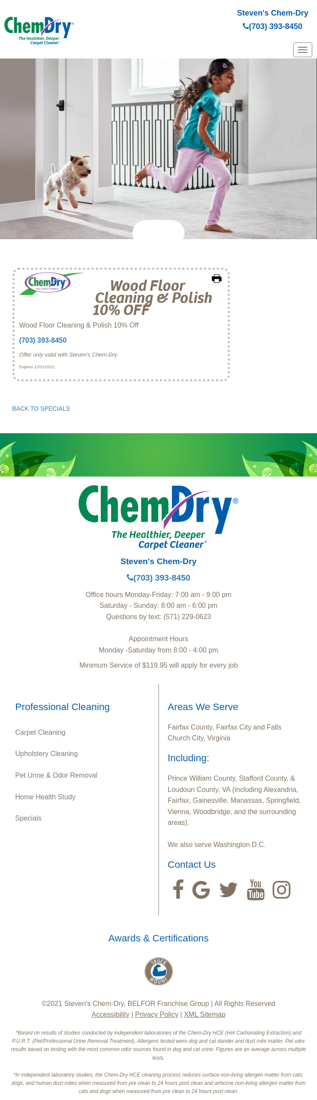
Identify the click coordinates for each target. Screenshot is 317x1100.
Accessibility (110, 1014)
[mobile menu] (302, 49)
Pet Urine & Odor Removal (56, 775)
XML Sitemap (204, 1014)
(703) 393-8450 (272, 26)
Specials (28, 818)
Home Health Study (45, 797)
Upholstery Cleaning (46, 753)
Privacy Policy (156, 1014)
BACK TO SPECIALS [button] (41, 408)
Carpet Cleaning (40, 732)
